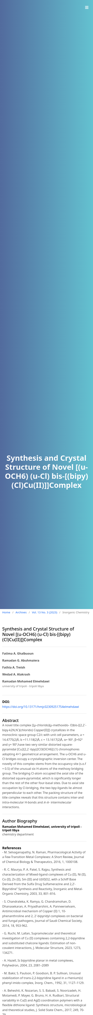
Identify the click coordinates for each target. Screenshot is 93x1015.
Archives (21, 612)
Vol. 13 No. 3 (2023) (44, 612)
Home (6, 612)
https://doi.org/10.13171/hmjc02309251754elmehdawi (40, 707)
